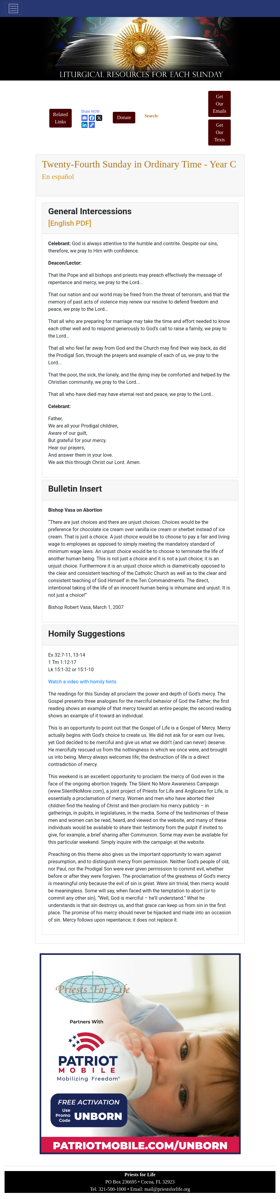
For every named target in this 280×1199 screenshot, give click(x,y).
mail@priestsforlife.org (167, 1189)
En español (58, 176)
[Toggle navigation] (13, 8)
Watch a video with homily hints (82, 682)
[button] (60, 118)
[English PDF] (70, 223)
